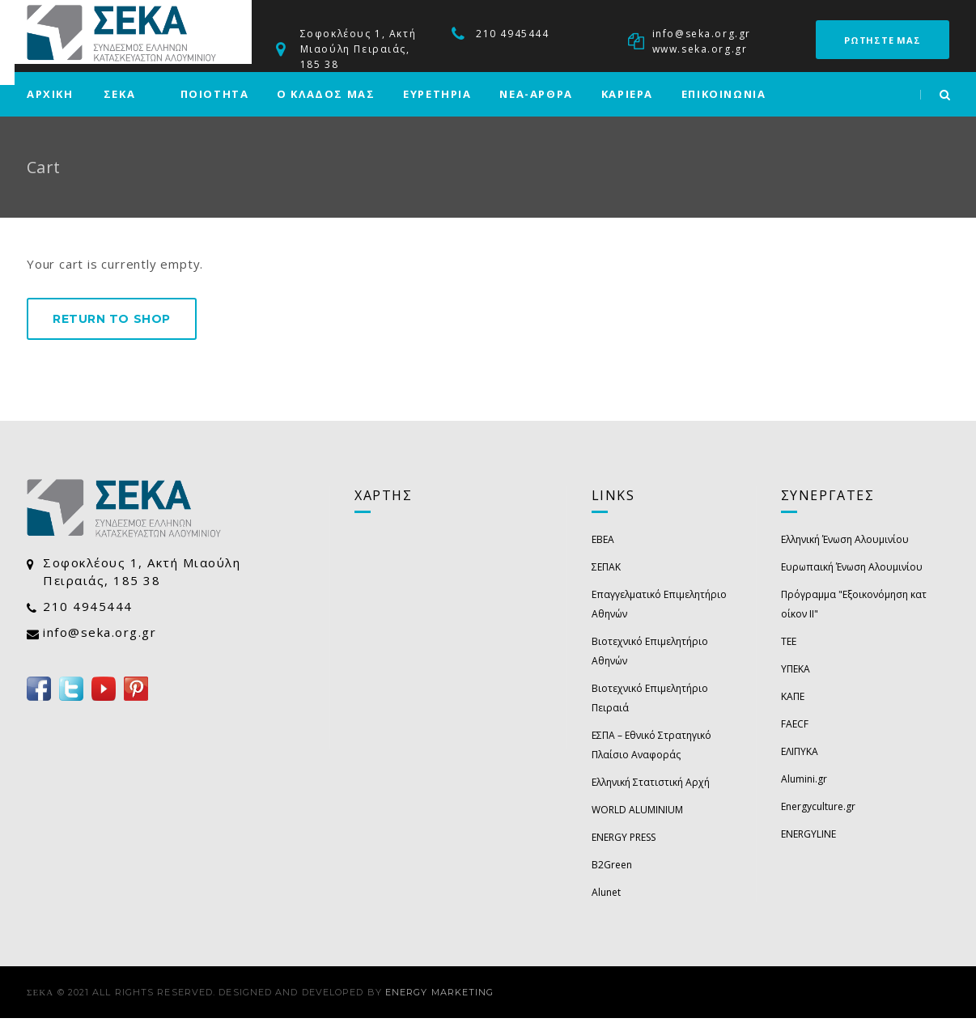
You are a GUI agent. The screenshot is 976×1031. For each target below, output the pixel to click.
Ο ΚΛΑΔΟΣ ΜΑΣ (326, 107)
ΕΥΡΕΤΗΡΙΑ (437, 107)
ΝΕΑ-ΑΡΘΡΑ (535, 107)
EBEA (603, 552)
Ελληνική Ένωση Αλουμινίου (845, 552)
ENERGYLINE (808, 847)
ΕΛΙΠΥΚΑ (799, 764)
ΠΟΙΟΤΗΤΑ (214, 107)
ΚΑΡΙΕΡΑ (627, 107)
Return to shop (112, 332)
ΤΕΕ (788, 654)
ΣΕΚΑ (119, 107)
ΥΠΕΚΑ (795, 682)
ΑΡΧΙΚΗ (50, 107)
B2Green (612, 878)
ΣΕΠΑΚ (606, 580)
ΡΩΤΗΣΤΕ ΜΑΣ (882, 40)
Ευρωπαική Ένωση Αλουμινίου (852, 580)
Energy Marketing (439, 1005)
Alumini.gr (804, 792)
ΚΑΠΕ (792, 709)
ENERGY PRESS (624, 850)
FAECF (794, 737)
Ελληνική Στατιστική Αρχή (651, 795)
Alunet (606, 905)
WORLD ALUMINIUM (637, 822)
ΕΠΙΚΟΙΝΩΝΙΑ (723, 107)
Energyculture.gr (818, 819)
